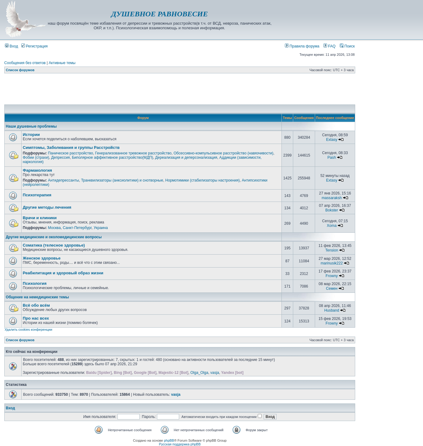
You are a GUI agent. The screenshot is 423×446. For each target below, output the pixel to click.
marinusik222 (332, 263)
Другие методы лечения (47, 207)
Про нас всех (36, 318)
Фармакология (37, 170)
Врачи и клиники (40, 217)
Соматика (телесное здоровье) (54, 245)
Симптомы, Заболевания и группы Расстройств (71, 147)
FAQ (329, 46)
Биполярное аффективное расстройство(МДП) (112, 157)
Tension (331, 250)
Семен (331, 288)
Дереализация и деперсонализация (186, 157)
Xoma (332, 225)
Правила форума (302, 46)
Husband (331, 310)
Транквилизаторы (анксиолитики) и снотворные (122, 180)
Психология (35, 283)
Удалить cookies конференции (28, 329)
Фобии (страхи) (36, 157)
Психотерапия (37, 195)
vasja (214, 372)
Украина (101, 228)
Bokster (331, 210)
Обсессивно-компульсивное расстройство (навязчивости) (223, 153)
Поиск (347, 46)
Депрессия (60, 157)
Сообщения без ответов (25, 63)
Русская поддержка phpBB (179, 444)
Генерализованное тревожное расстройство (133, 153)
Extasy (331, 139)
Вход (11, 46)
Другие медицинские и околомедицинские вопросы (54, 237)
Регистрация (34, 46)
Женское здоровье (42, 258)
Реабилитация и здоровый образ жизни (63, 273)
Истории (31, 134)
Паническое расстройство (70, 153)
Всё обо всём (36, 305)
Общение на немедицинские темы (37, 297)
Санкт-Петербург (77, 228)
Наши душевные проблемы (31, 126)
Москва (54, 228)
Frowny (332, 276)
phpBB (169, 440)
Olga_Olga (199, 372)
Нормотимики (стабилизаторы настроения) (202, 180)
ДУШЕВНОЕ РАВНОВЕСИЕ (159, 14)
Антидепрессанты (63, 180)
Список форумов (20, 70)
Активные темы (62, 63)
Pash (331, 157)
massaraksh (332, 198)
